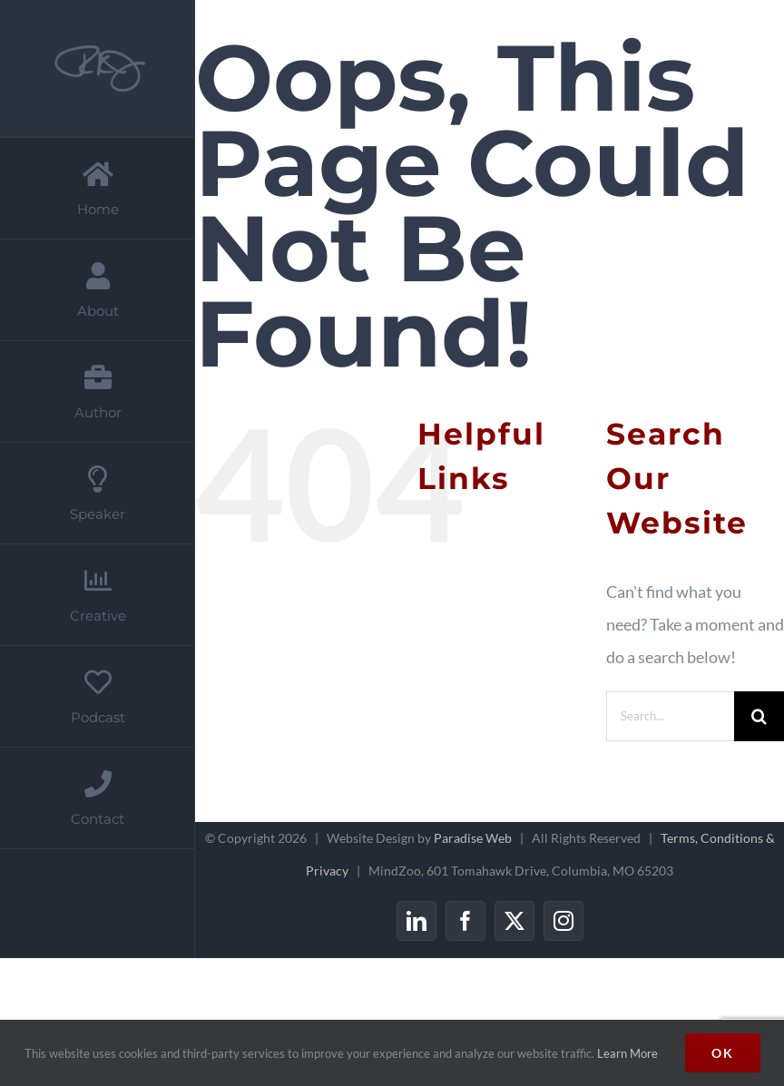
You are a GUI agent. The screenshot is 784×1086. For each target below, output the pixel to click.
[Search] (759, 716)
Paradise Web (473, 838)
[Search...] (670, 716)
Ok (722, 1053)
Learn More (627, 1053)
